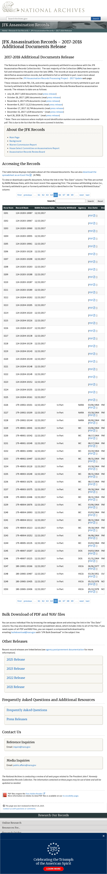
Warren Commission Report (23, 144)
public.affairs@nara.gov (24, 765)
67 (64, 194)
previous (28, 194)
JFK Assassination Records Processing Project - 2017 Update (52, 78)
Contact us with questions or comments (19, 808)
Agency (82, 207)
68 (68, 194)
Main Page (14, 137)
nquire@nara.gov (22, 746)
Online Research (11, 823)
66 (60, 194)
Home (4, 30)
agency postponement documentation (65, 649)
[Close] (103, 836)
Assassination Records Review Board (27, 151)
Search (96, 18)
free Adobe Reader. (35, 793)
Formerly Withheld (66, 207)
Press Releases (17, 719)
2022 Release (16, 678)
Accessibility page (70, 795)
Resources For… (11, 827)
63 (47, 194)
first (19, 194)
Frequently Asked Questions (27, 710)
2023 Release (16, 668)
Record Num (22, 207)
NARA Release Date (45, 207)
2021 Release (15, 687)
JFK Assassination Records (42, 30)
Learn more (53, 869)
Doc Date (93, 207)
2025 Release (16, 659)
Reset (100, 201)
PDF (91, 215)
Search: (51, 200)
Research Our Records (19, 30)
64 (51, 194)
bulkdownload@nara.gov (23, 632)
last (88, 194)
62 (43, 194)
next (81, 194)
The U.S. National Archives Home (43, 8)
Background (15, 140)
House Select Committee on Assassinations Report (34, 148)
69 (72, 194)
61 (39, 194)
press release (49, 93)
